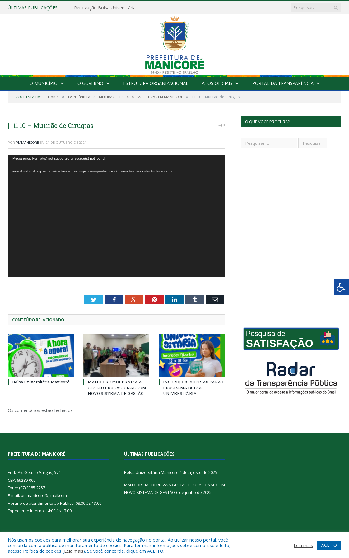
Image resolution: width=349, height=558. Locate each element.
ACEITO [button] (329, 545)
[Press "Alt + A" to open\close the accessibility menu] (341, 287)
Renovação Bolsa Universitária (105, 8)
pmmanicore (27, 142)
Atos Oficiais (217, 83)
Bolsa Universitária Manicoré (41, 382)
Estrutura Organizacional (155, 83)
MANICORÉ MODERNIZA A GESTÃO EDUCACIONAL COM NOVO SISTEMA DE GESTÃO (117, 387)
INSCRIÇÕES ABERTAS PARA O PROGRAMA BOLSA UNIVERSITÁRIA (194, 387)
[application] (116, 216)
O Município (44, 83)
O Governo (90, 83)
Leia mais (73, 551)
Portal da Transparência (283, 83)
